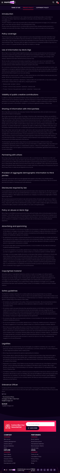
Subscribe (32, 428)
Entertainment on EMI (9, 463)
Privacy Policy (28, 7)
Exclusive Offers (8, 458)
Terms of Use (15, 7)
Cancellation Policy (36, 456)
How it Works (7, 454)
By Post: (4, 394)
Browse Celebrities (9, 446)
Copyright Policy (42, 7)
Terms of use (34, 454)
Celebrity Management (10, 441)
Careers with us (8, 443)
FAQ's (5, 448)
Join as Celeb (34, 448)
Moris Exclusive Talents (37, 446)
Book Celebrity (35, 439)
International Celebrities (37, 443)
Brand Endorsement (36, 441)
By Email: (4, 404)
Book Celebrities (8, 461)
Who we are (7, 439)
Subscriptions (7, 456)
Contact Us (34, 461)
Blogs (32, 463)
